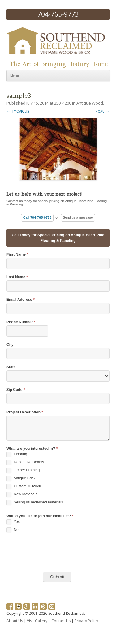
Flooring (16, 454)
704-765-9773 (58, 14)
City (10, 345)
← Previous (17, 111)
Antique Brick (20, 478)
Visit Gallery (37, 620)
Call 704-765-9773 (37, 217)
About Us (14, 620)
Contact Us (61, 620)
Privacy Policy (86, 620)
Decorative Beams (25, 462)
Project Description (24, 412)
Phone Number (20, 322)
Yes (13, 521)
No (12, 529)
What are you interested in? (32, 449)
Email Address (20, 300)
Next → (102, 111)
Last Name (17, 277)
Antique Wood (89, 103)
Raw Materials (21, 494)
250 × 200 (62, 103)
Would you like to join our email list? (39, 516)
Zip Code (15, 390)
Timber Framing (23, 470)
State (10, 367)
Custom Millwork (23, 486)
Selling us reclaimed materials (34, 502)
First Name (17, 255)
